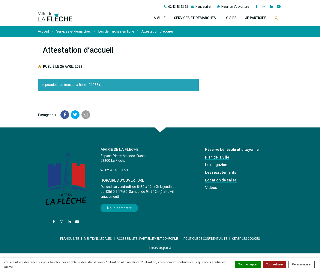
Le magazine (216, 164)
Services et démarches (195, 18)
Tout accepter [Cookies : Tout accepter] (248, 264)
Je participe (255, 18)
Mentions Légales (98, 238)
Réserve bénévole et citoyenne (232, 149)
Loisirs (230, 18)
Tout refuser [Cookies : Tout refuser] (274, 264)
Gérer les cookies (246, 238)
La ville (158, 18)
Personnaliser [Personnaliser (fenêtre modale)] (301, 264)
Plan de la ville (217, 157)
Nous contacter (119, 208)
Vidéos (211, 187)
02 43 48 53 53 (114, 170)
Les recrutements (220, 172)
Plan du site (69, 238)
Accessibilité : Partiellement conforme (148, 238)
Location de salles (221, 180)
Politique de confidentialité (205, 238)
